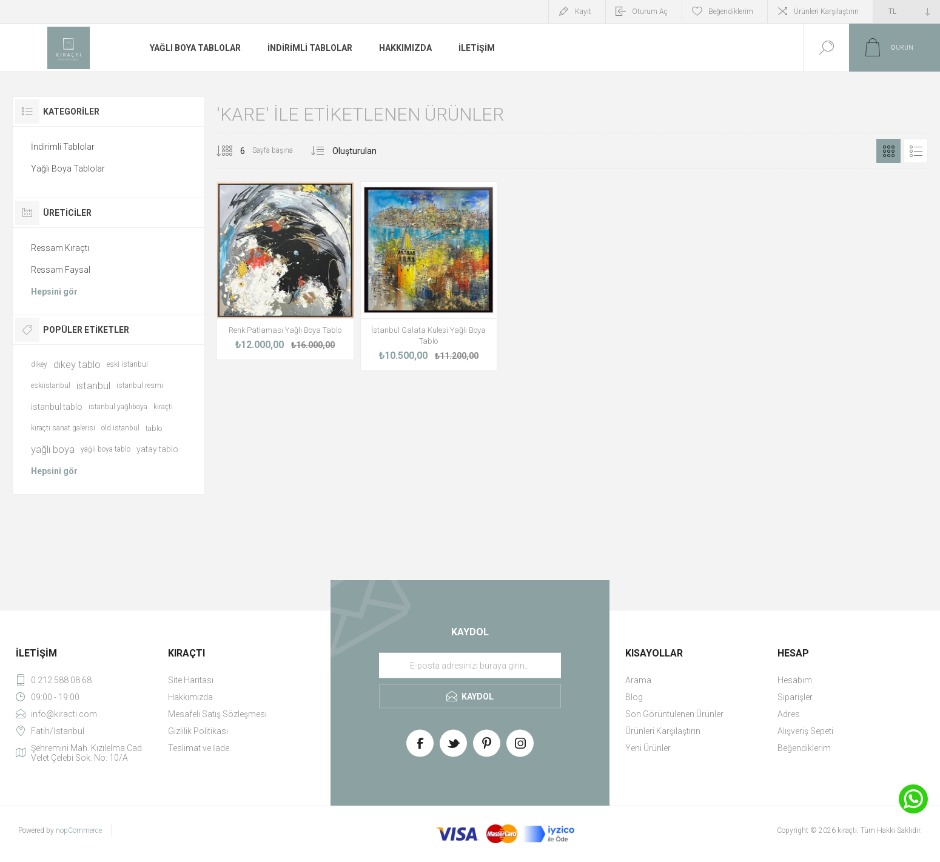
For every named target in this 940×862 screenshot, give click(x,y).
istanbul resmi (139, 385)
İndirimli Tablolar (63, 147)
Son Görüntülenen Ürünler (674, 714)
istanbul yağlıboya (118, 407)
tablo (154, 428)
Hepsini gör (54, 291)
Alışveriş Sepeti (805, 731)
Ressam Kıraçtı (60, 248)
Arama (638, 680)
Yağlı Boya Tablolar (68, 168)
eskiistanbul (50, 385)
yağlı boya (53, 449)
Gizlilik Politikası (198, 731)
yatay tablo (157, 449)
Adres (788, 714)
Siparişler (795, 697)
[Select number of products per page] (233, 151)
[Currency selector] (906, 11)
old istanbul (120, 428)
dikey (39, 364)
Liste (916, 151)
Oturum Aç (650, 11)
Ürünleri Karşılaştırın (826, 11)
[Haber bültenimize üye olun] (470, 665)
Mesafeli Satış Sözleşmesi (217, 714)
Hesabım (794, 680)
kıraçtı (163, 407)
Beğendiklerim (804, 748)
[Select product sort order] (370, 151)
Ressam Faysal (60, 270)
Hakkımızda (190, 697)
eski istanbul (127, 364)
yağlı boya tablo (105, 449)
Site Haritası (190, 680)
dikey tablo (77, 364)
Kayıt (583, 11)
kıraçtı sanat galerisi (63, 428)
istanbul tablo (56, 407)
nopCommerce (79, 830)
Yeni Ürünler (648, 748)
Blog (634, 697)
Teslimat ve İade (198, 748)
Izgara (888, 151)
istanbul (93, 385)
